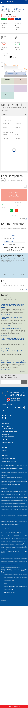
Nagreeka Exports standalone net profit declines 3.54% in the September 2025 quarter (12, 442)
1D (11, 57)
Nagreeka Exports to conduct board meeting (11, 420)
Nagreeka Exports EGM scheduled (11, 430)
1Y (18, 57)
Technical (5, 114)
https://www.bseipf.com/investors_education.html (8, 666)
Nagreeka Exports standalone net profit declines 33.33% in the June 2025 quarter (13, 463)
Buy (4, 19)
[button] (14, 6)
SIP (18, 19)
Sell (11, 19)
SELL (16, 210)
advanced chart (23, 57)
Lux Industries (14, 219)
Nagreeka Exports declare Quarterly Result (13, 453)
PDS (14, 271)
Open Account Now (14, 706)
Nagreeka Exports (14, 192)
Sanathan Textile (14, 297)
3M (15, 57)
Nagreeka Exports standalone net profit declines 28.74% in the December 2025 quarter (12, 408)
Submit (24, 484)
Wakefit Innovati (14, 245)
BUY (11, 210)
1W (13, 57)
